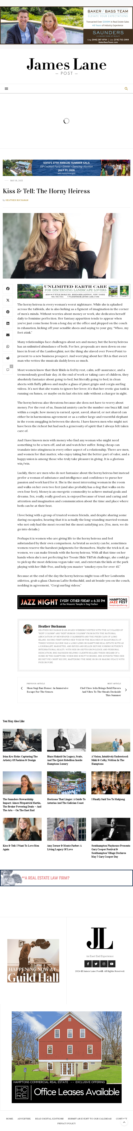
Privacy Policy (66, 1123)
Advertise (24, 1118)
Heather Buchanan (16, 200)
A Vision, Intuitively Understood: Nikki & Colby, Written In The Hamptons (109, 760)
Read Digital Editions (49, 1118)
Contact (121, 1118)
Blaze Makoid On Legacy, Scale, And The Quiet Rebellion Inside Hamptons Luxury (64, 760)
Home (9, 1118)
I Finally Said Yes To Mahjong (108, 799)
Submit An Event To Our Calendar (90, 1118)
